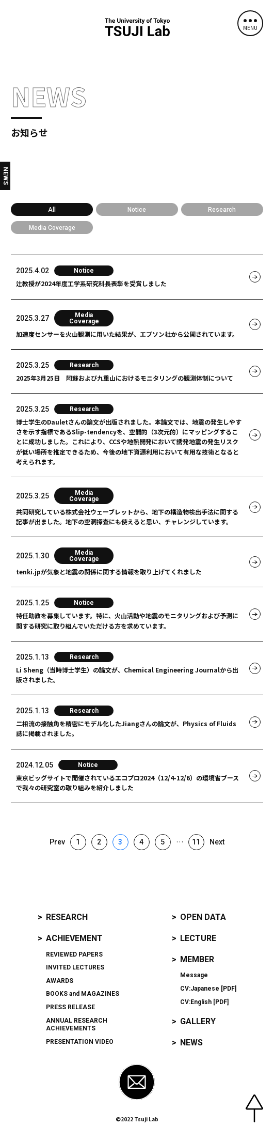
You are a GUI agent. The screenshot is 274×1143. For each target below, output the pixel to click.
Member (197, 959)
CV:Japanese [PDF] (208, 988)
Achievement (74, 938)
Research (222, 209)
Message (194, 975)
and (82, 993)
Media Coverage (52, 227)
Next (216, 842)
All (52, 209)
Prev (57, 842)
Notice (136, 209)
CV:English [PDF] (204, 1002)
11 (196, 842)
